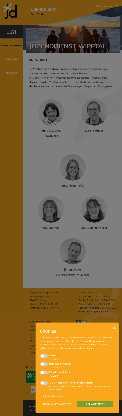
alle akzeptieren (95, 404)
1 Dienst (54, 359)
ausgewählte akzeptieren (58, 404)
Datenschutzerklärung (83, 348)
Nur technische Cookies (53, 396)
